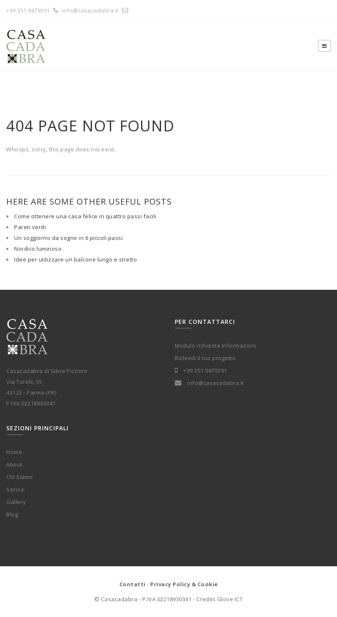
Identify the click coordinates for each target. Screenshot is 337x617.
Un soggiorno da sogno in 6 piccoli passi (68, 238)
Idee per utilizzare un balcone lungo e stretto (75, 259)
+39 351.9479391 (28, 10)
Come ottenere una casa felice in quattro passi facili (85, 216)
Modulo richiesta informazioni (215, 345)
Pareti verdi (30, 227)
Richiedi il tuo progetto (205, 358)
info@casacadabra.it (96, 10)
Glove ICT (230, 599)
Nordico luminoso (38, 248)
